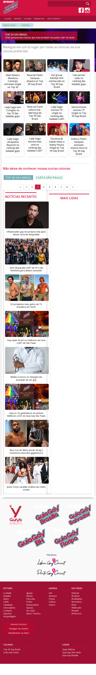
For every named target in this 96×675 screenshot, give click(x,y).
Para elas (30, 599)
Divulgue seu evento (18, 628)
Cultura (52, 602)
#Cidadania (76, 599)
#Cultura (75, 596)
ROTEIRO (7, 588)
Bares (6, 599)
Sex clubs (30, 610)
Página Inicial (9, 25)
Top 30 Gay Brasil (11, 649)
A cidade (7, 593)
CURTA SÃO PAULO (49, 177)
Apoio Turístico (33, 613)
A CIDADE (7, 19)
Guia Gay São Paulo (71, 652)
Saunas (29, 607)
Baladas (7, 596)
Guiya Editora (68, 649)
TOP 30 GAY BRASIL (18, 177)
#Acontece (76, 602)
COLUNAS (8, 644)
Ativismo (53, 596)
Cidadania (8, 605)
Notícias (25, 25)
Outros (52, 605)
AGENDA (53, 588)
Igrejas (29, 593)
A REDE (65, 644)
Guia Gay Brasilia (70, 655)
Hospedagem (9, 616)
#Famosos (76, 613)
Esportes (7, 613)
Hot (50, 593)
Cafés (6, 602)
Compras (7, 610)
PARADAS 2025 (39, 19)
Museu (29, 596)
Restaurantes (32, 605)
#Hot (73, 605)
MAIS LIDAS (69, 198)
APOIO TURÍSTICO (53, 19)
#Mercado (76, 607)
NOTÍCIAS (17, 19)
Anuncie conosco (19, 624)
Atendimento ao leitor (18, 633)
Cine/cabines (9, 607)
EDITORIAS (76, 588)
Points (29, 602)
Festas (52, 599)
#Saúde (75, 610)
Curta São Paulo (11, 652)
